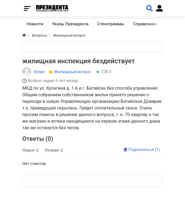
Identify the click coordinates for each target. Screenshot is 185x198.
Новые (28, 150)
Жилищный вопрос (72, 71)
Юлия (39, 71)
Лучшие (52, 150)
